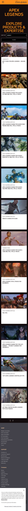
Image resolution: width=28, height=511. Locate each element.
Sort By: (3, 35)
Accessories (4, 441)
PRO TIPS (4, 313)
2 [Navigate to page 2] (12, 420)
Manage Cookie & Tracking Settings (12, 506)
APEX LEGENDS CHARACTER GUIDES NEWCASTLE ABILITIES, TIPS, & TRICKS (12, 156)
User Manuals (4, 461)
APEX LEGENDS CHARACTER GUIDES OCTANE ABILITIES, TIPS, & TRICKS (12, 93)
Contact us (4, 452)
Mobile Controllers (5, 431)
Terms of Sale (4, 481)
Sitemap (3, 486)
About (2, 470)
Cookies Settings (5, 484)
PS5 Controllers (5, 432)
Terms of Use (4, 479)
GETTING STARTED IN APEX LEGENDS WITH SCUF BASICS (12, 408)
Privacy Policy (4, 483)
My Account (4, 456)
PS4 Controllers (5, 438)
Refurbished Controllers (7, 440)
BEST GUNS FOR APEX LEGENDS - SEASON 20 (13, 62)
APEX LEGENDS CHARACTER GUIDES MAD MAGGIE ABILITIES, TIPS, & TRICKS (13, 125)
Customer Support (5, 454)
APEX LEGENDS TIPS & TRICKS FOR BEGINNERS (11, 282)
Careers (3, 472)
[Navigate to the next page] (16, 420)
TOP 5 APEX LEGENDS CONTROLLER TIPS (13, 376)
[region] (13, 499)
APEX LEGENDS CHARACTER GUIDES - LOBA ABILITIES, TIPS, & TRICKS (12, 250)
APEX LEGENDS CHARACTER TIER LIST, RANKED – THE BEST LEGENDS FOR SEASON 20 (12, 346)
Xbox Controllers (5, 434)
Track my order (4, 459)
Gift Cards (3, 443)
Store (2, 445)
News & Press (4, 474)
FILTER (14, 39)
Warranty (3, 463)
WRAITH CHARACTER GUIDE (10, 218)
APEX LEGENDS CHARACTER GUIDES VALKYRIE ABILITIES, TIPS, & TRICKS (12, 187)
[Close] (24, 490)
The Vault (3, 475)
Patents (3, 477)
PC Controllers (4, 436)
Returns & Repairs (5, 458)
